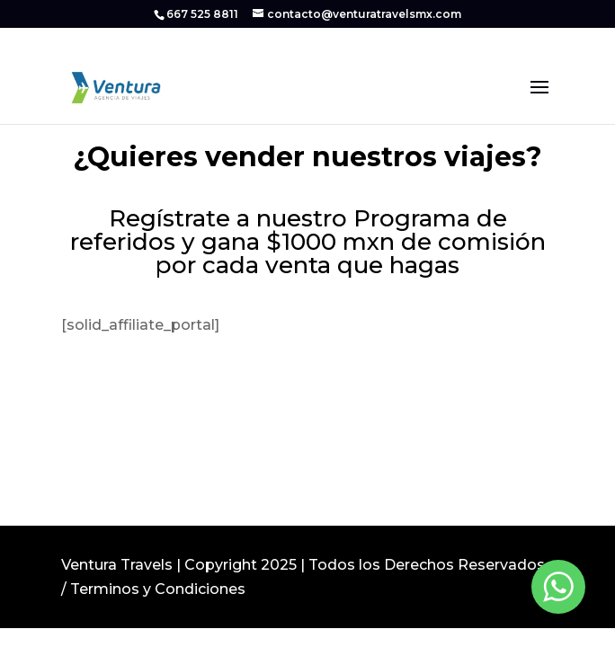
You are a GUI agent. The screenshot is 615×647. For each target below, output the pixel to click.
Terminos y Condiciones (157, 589)
